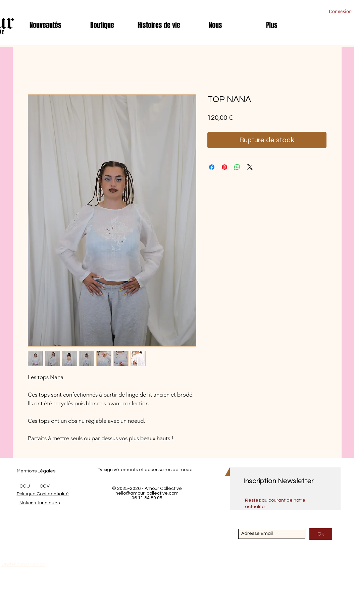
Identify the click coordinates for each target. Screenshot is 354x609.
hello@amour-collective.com (147, 493)
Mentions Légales (36, 471)
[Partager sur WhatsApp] (237, 167)
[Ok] (320, 534)
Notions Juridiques (39, 503)
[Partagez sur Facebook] (212, 167)
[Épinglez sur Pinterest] (224, 167)
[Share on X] (250, 167)
